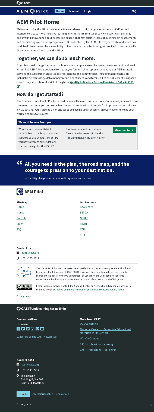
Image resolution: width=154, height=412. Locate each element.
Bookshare (86, 207)
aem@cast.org (30, 252)
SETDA (84, 212)
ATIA (83, 229)
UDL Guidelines (89, 323)
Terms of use (62, 393)
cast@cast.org (30, 364)
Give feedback (124, 130)
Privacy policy (24, 296)
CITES (83, 235)
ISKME (84, 223)
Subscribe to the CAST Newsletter (37, 336)
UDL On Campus (89, 338)
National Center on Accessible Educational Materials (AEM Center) (105, 330)
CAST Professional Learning (97, 344)
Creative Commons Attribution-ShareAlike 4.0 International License (89, 289)
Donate (23, 394)
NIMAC (84, 218)
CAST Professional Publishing (98, 349)
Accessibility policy (43, 393)
